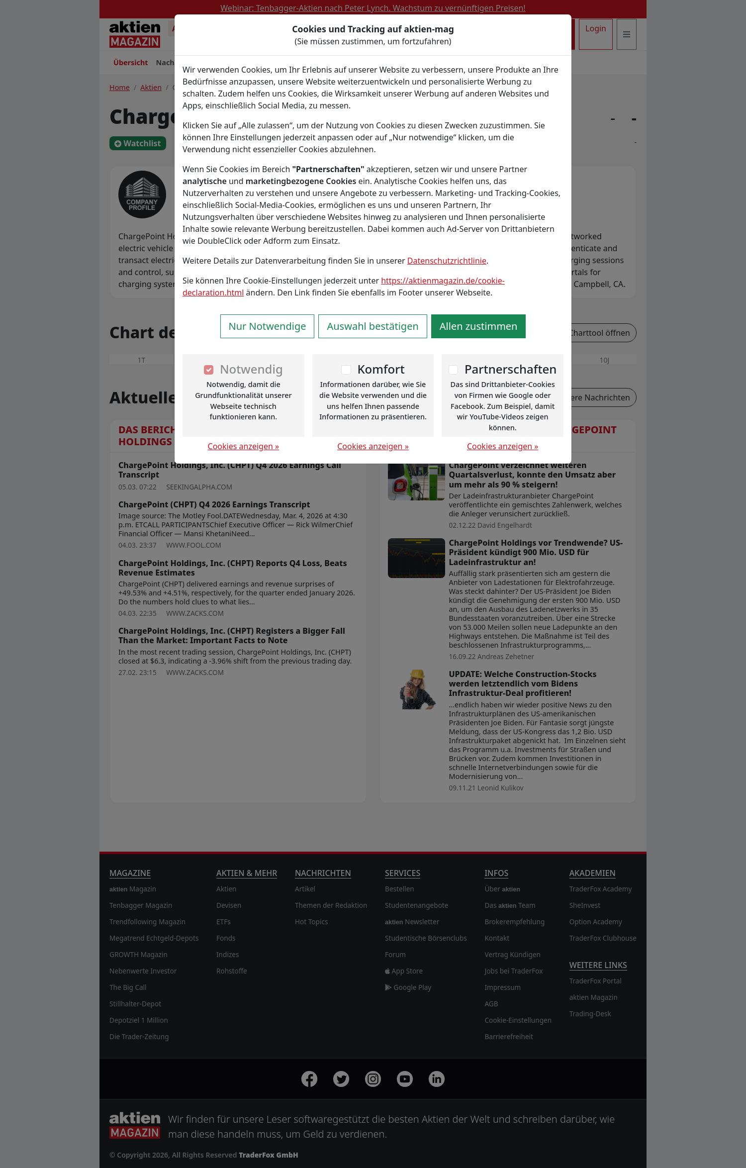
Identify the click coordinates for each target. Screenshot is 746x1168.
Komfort (380, 369)
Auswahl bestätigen (372, 326)
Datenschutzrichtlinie (446, 260)
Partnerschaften (511, 369)
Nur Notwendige (267, 326)
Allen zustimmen (479, 326)
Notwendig (251, 369)
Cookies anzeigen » (244, 446)
